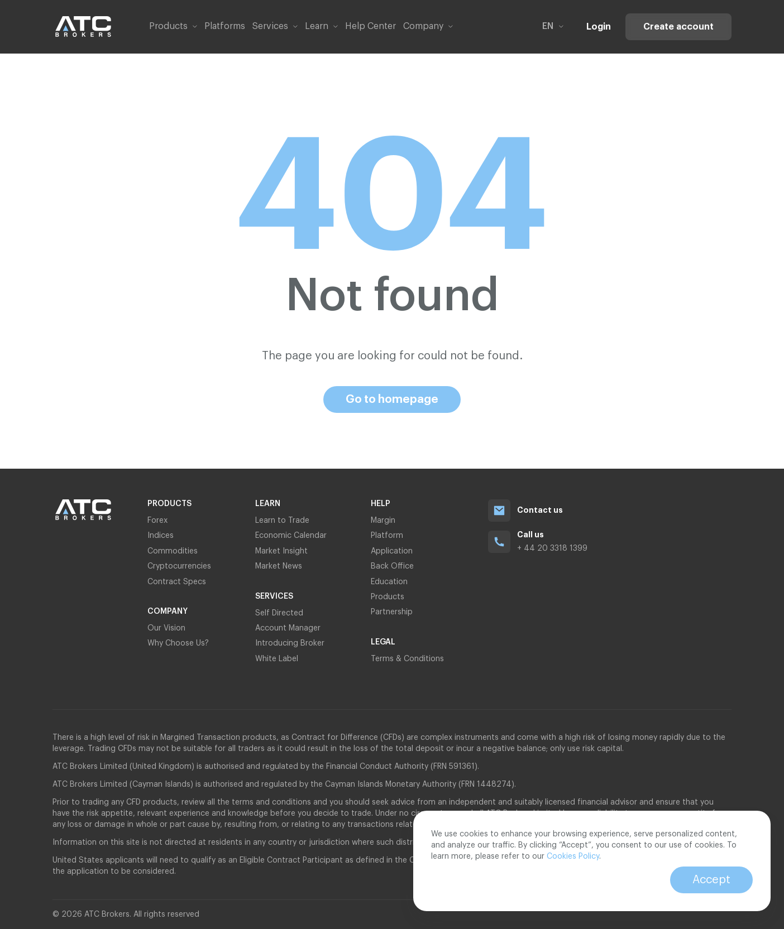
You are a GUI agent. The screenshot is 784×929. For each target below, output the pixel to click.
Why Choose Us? (178, 643)
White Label (276, 659)
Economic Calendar (291, 536)
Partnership (393, 612)
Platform (387, 536)
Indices (160, 536)
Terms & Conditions (407, 659)
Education (389, 582)
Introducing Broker (289, 643)
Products (387, 597)
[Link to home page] (83, 26)
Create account (678, 26)
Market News (278, 566)
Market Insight (281, 551)
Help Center (370, 26)
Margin (383, 520)
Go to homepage (392, 399)
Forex (157, 520)
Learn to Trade (282, 520)
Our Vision (166, 628)
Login (598, 26)
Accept (711, 879)
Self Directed (279, 613)
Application (392, 551)
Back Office (392, 566)
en (552, 26)
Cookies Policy (573, 856)
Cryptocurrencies (179, 566)
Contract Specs (176, 582)
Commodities (172, 551)
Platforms (224, 26)
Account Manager (288, 628)
